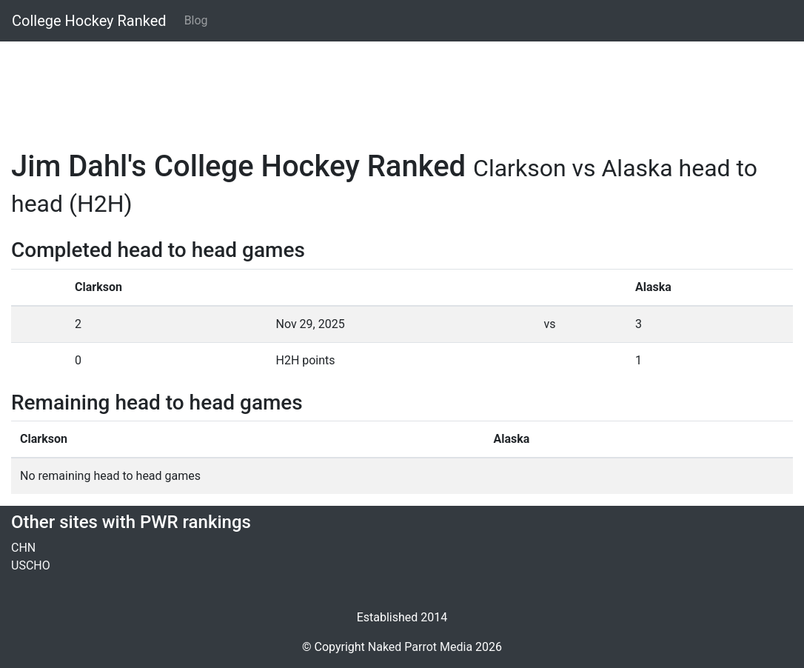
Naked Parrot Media (420, 647)
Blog (196, 20)
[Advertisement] (402, 86)
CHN (23, 548)
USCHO (30, 565)
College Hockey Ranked (89, 21)
